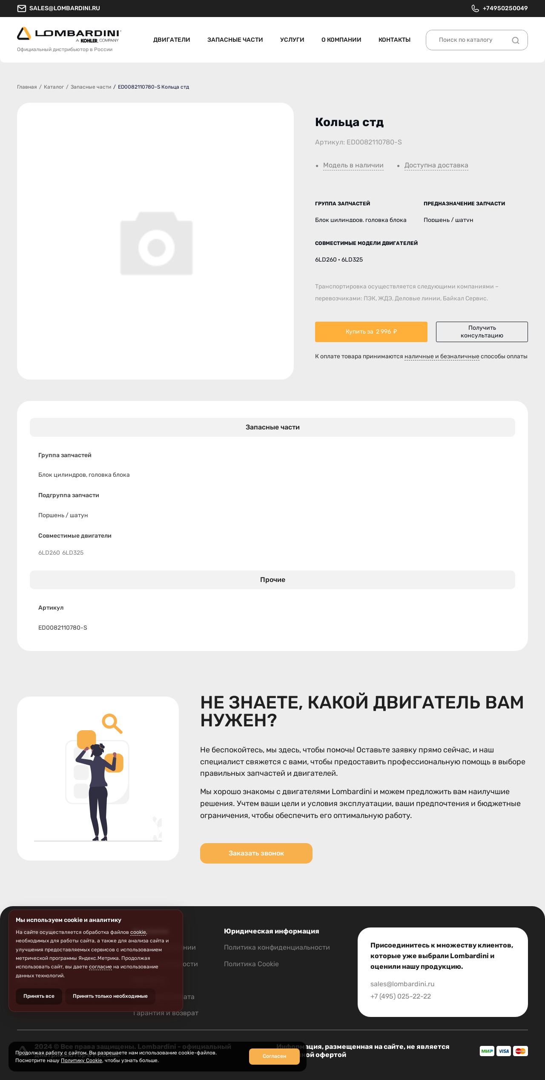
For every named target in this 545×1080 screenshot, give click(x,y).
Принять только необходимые (110, 996)
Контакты (394, 39)
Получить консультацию (482, 331)
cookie (138, 932)
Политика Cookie (251, 964)
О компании (341, 39)
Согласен (274, 1056)
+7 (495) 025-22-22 (400, 996)
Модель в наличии (353, 165)
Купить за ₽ (371, 332)
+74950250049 (499, 8)
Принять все (38, 996)
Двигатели (171, 39)
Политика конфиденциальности (277, 947)
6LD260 (49, 553)
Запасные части (235, 39)
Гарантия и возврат (165, 1013)
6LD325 (72, 553)
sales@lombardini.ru (58, 8)
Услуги (292, 39)
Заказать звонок (256, 853)
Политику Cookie (81, 1060)
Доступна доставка (436, 165)
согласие (100, 967)
